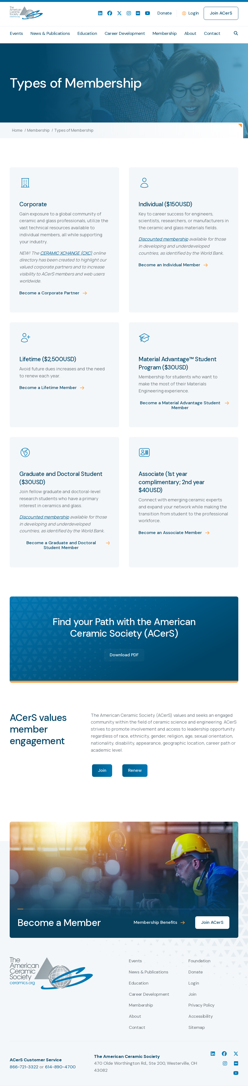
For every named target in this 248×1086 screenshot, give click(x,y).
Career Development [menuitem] (125, 33)
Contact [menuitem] (212, 33)
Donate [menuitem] (164, 13)
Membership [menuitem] (165, 33)
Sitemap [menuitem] (196, 1027)
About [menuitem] (190, 33)
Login (193, 13)
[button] (235, 33)
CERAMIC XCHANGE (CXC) (66, 253)
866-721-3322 (24, 1067)
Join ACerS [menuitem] (221, 13)
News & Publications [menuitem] (50, 33)
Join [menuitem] (192, 994)
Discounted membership (163, 239)
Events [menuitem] (16, 33)
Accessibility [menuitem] (200, 1016)
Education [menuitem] (87, 33)
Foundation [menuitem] (199, 961)
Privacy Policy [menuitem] (201, 1005)
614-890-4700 (60, 1067)
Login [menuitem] (193, 983)
